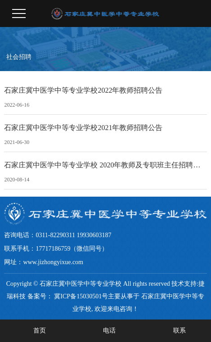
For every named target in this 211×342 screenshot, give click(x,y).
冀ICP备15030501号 (81, 296)
